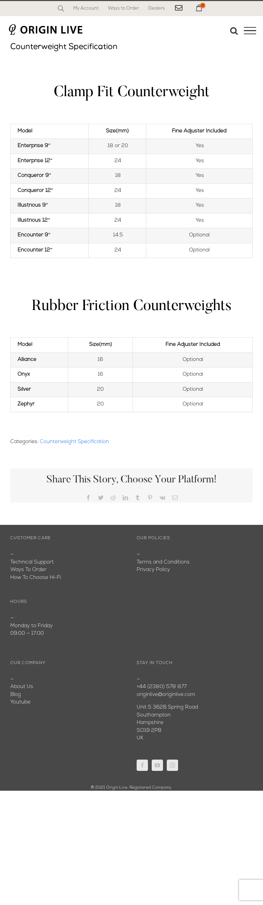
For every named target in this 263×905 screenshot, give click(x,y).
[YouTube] (157, 765)
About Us (21, 686)
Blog (15, 694)
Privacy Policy (153, 569)
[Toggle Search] (234, 30)
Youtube (20, 702)
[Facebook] (142, 765)
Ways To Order (28, 569)
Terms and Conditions (163, 562)
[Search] (60, 8)
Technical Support (32, 562)
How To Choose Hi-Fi (35, 577)
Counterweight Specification (74, 441)
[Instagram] (172, 765)
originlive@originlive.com (166, 694)
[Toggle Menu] (250, 31)
